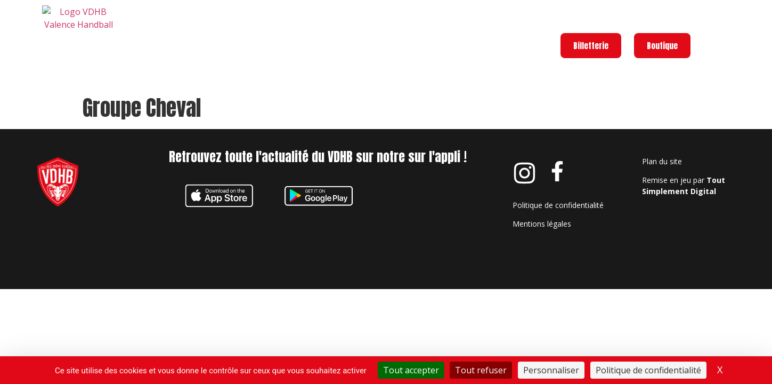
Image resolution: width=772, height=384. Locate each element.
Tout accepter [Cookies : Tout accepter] (411, 370)
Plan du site (662, 161)
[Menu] (711, 34)
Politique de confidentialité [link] (648, 370)
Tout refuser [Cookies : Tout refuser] (481, 370)
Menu (745, 32)
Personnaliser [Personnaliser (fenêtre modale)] (551, 370)
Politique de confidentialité (558, 205)
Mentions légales (542, 224)
